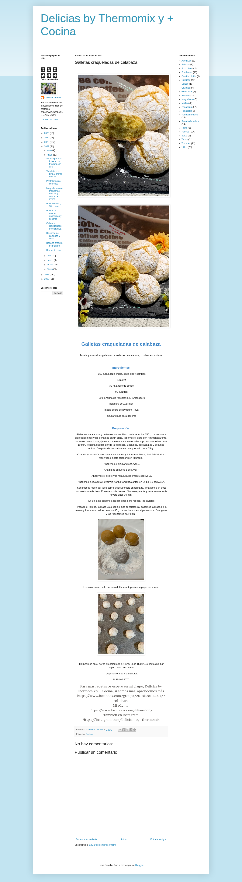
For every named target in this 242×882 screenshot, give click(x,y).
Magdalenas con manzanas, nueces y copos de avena (54, 194)
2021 (47, 274)
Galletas (89, 734)
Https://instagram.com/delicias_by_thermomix (120, 719)
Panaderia (187, 107)
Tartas (185, 139)
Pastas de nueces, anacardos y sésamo (53, 214)
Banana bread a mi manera (54, 244)
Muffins (185, 103)
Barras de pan (53, 250)
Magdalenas (188, 99)
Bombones (187, 72)
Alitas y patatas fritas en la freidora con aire (54, 162)
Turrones (186, 143)
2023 (47, 142)
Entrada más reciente (86, 839)
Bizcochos (187, 68)
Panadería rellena (190, 121)
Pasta (184, 128)
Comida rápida (189, 76)
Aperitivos (187, 60)
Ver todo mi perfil (49, 119)
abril (49, 255)
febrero (51, 264)
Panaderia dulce (190, 114)
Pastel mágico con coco (53, 182)
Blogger (139, 865)
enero (50, 269)
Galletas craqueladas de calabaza (53, 226)
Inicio (123, 839)
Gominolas (187, 91)
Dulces (185, 84)
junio (49, 150)
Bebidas (186, 64)
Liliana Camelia (52, 97)
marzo (50, 260)
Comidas (186, 80)
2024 (47, 137)
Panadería (187, 111)
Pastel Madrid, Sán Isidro (53, 205)
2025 (47, 133)
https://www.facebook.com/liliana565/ (121, 710)
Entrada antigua (158, 839)
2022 (47, 146)
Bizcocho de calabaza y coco (53, 236)
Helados (186, 95)
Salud (184, 135)
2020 (47, 279)
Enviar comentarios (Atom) (102, 845)
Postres (185, 131)
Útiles (184, 147)
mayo (50, 154)
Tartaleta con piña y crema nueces (54, 174)
